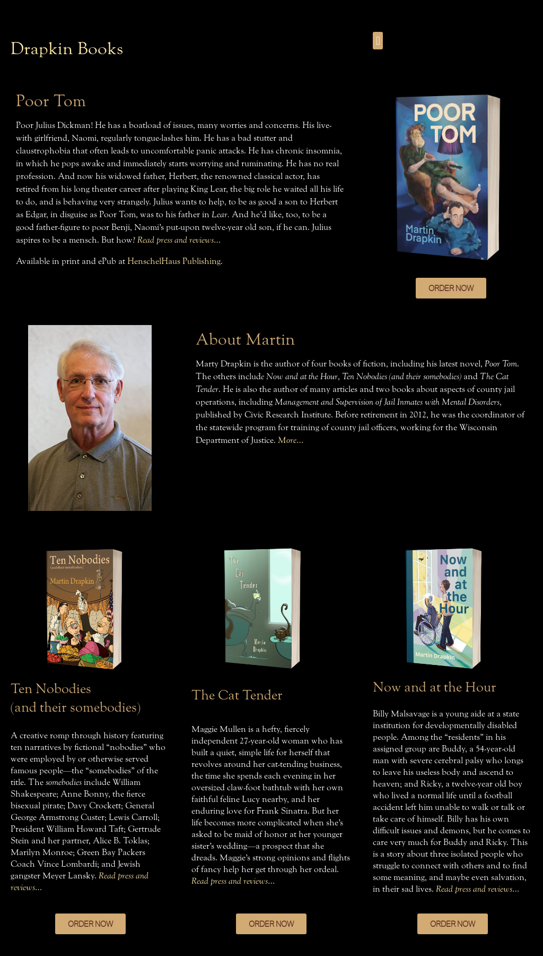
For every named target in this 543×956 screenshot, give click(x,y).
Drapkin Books (67, 48)
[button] (378, 40)
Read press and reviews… (179, 240)
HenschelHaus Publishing (174, 261)
